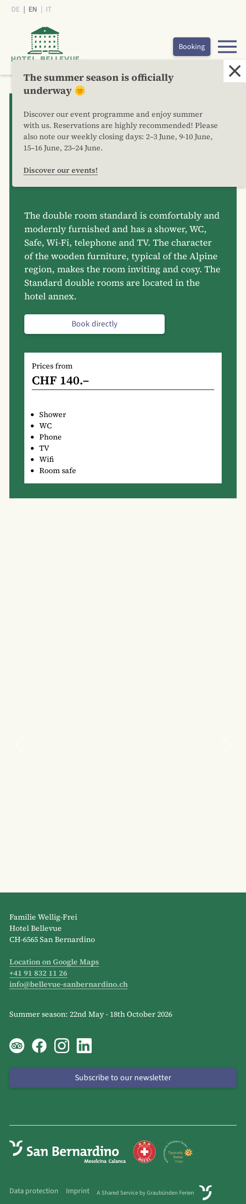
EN (33, 9)
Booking (192, 47)
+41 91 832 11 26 (38, 973)
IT (49, 9)
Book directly (94, 324)
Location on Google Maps (54, 961)
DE (15, 9)
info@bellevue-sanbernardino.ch (68, 984)
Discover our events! (60, 170)
